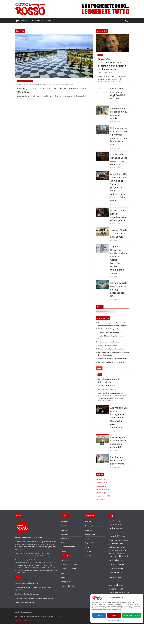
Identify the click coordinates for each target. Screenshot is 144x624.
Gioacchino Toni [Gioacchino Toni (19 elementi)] (120, 553)
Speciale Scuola (101, 486)
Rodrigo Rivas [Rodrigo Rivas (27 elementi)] (113, 592)
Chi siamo (64, 561)
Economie (88, 530)
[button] (140, 598)
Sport (87, 547)
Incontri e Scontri (69, 546)
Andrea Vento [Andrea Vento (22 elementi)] (112, 521)
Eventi (63, 526)
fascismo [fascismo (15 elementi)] (110, 550)
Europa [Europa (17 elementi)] (123, 547)
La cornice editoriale (70, 564)
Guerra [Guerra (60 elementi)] (112, 559)
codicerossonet (32, 583)
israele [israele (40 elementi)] (119, 560)
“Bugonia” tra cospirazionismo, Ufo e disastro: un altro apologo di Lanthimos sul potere (112, 64)
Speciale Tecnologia (102, 489)
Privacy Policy (120, 620)
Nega (114, 615)
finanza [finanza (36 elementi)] (116, 550)
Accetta (99, 615)
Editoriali (25, 21)
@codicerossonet (33, 594)
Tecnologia (88, 551)
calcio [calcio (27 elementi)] (121, 524)
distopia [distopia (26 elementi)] (123, 537)
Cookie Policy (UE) (67, 586)
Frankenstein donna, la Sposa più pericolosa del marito (118, 159)
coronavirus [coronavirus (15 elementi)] (123, 532)
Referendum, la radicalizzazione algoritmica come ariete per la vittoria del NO (118, 136)
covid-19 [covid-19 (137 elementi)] (114, 536)
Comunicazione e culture (25, 81)
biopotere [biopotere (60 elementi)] (113, 524)
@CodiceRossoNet (32, 587)
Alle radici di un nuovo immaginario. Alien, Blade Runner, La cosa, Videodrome (118, 417)
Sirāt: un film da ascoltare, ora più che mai (118, 233)
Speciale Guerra (101, 499)
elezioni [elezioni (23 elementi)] (117, 547)
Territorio (88, 555)
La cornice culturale (70, 568)
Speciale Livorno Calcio (103, 496)
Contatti (64, 573)
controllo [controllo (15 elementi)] (117, 532)
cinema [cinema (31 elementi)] (111, 532)
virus (71, 84)
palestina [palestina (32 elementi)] (118, 577)
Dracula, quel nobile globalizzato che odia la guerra (118, 215)
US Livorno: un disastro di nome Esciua (111, 349)
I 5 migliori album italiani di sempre (110, 332)
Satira (87, 539)
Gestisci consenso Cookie (23, 620)
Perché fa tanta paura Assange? (108, 342)
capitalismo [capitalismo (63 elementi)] (114, 528)
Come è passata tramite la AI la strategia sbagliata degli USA (118, 289)
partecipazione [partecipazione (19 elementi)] (113, 581)
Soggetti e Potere (91, 543)
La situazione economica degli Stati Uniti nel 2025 (118, 93)
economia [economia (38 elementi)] (112, 540)
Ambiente (88, 522)
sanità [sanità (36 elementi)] (126, 592)
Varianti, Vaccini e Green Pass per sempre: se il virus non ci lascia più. (52, 90)
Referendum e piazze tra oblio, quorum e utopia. (118, 113)
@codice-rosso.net (27, 602)
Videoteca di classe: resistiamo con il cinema (113, 358)
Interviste (64, 530)
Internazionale (90, 534)
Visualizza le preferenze (131, 615)
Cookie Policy (112, 620)
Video (100, 374)
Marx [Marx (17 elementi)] (115, 568)
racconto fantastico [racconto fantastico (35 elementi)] (117, 589)
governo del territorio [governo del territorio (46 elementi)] (118, 556)
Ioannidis (51, 84)
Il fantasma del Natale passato (108, 329)
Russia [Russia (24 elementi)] (121, 592)
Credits (63, 577)
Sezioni (48, 21)
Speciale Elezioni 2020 (103, 479)
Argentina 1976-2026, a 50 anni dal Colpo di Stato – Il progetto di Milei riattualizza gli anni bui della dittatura (118, 187)
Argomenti (36, 21)
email (54, 570)
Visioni (100, 55)
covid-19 (45, 84)
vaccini (67, 84)
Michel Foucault (60, 84)
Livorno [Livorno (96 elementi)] (113, 564)
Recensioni (65, 539)
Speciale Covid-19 (101, 483)
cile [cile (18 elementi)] (122, 529)
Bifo (41, 84)
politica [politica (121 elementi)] (118, 585)
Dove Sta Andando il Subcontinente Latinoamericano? (108, 382)
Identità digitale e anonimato (108, 345)
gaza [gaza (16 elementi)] (114, 553)
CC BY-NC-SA (58, 616)
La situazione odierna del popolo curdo (117, 460)
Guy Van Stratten (113, 73)
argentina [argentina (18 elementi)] (120, 521)
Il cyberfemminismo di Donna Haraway (111, 362)
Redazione (113, 389)
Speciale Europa (101, 493)
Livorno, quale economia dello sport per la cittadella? (118, 442)
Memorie (64, 534)
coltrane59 (34, 84)
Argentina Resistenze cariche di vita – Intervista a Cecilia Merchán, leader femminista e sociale (118, 259)
